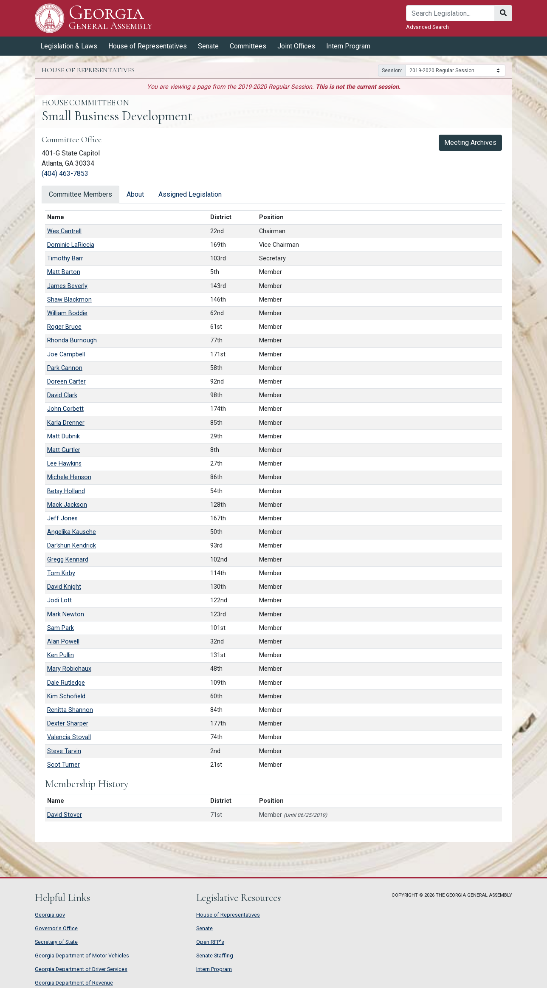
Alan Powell (63, 641)
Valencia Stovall (69, 737)
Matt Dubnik (63, 436)
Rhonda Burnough (72, 340)
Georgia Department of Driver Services (81, 969)
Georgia (110, 18)
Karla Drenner (66, 422)
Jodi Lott (59, 600)
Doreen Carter (66, 381)
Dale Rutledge (66, 682)
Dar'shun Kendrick (71, 545)
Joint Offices (296, 46)
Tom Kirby (61, 573)
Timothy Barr (65, 258)
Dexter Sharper (67, 723)
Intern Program (348, 46)
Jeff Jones (62, 518)
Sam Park (60, 628)
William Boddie (67, 313)
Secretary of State (56, 942)
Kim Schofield (66, 696)
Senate (208, 46)
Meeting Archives (470, 142)
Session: (392, 70)
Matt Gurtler (63, 450)
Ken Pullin (60, 655)
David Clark (62, 395)
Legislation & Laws (68, 46)
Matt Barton (63, 272)
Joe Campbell (66, 354)
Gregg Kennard (67, 559)
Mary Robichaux (69, 668)
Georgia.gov (50, 915)
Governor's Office (56, 928)
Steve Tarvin (64, 751)
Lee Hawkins (64, 463)
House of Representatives (147, 46)
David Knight (64, 586)
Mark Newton (65, 614)
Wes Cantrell (64, 231)
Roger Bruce (64, 326)
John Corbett (65, 408)
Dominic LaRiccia (70, 244)
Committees (248, 46)
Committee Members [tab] (80, 194)
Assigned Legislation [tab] (190, 194)
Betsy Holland (66, 491)
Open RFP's (210, 942)
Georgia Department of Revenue (74, 983)
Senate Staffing (214, 955)
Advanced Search (427, 27)
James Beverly (67, 286)
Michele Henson (69, 477)
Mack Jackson (67, 504)
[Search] (450, 13)
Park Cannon (64, 368)
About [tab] (135, 194)
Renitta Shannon (70, 710)
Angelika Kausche (71, 532)
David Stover (64, 815)
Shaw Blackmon (69, 299)
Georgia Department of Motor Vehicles (82, 955)
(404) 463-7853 (65, 173)
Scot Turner (63, 764)
